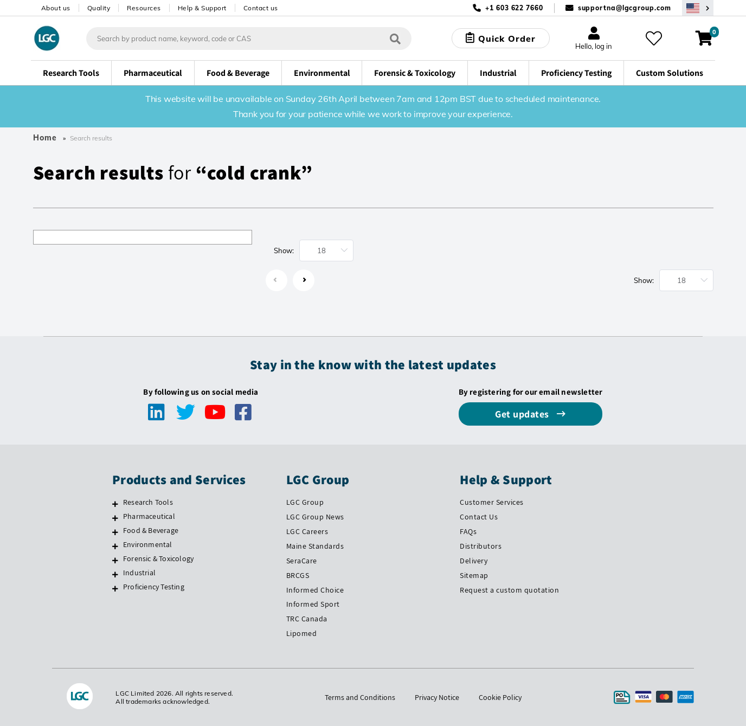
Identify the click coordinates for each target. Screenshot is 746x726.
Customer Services (492, 502)
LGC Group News (315, 517)
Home (45, 138)
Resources (144, 8)
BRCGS (298, 575)
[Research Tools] (115, 504)
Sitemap (474, 575)
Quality (99, 8)
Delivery (473, 561)
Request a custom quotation (509, 590)
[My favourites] (654, 38)
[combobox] (248, 38)
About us (55, 8)
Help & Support (202, 8)
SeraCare (301, 561)
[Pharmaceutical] (115, 518)
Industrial (139, 572)
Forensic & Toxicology (158, 558)
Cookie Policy (500, 697)
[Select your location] (697, 8)
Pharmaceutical (149, 516)
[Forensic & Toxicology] (115, 560)
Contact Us (479, 517)
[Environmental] (115, 546)
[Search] (395, 38)
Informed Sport (313, 604)
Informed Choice (315, 590)
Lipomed (301, 633)
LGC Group (305, 502)
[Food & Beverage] (115, 532)
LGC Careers (307, 531)
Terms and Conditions (360, 697)
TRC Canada (306, 619)
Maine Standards (315, 546)
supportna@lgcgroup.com (624, 8)
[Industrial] (115, 574)
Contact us (260, 8)
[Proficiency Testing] (115, 588)
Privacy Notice (437, 697)
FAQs (468, 531)
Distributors (480, 546)
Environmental (147, 544)
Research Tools (148, 502)
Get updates (523, 414)
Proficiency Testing (153, 587)
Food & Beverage (150, 530)
